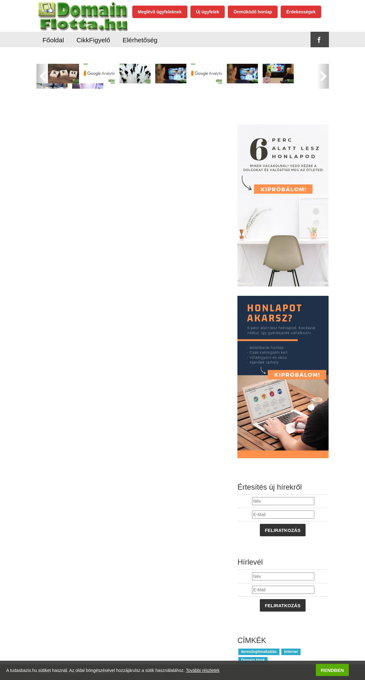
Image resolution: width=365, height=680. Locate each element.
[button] (42, 76)
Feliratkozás (283, 530)
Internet (291, 652)
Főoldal (53, 40)
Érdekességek (301, 11)
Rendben (332, 670)
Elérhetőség (140, 40)
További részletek (202, 670)
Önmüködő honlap (252, 11)
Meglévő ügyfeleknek (160, 11)
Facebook (319, 39)
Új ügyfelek (207, 11)
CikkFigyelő (93, 40)
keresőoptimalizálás (259, 652)
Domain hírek (253, 660)
